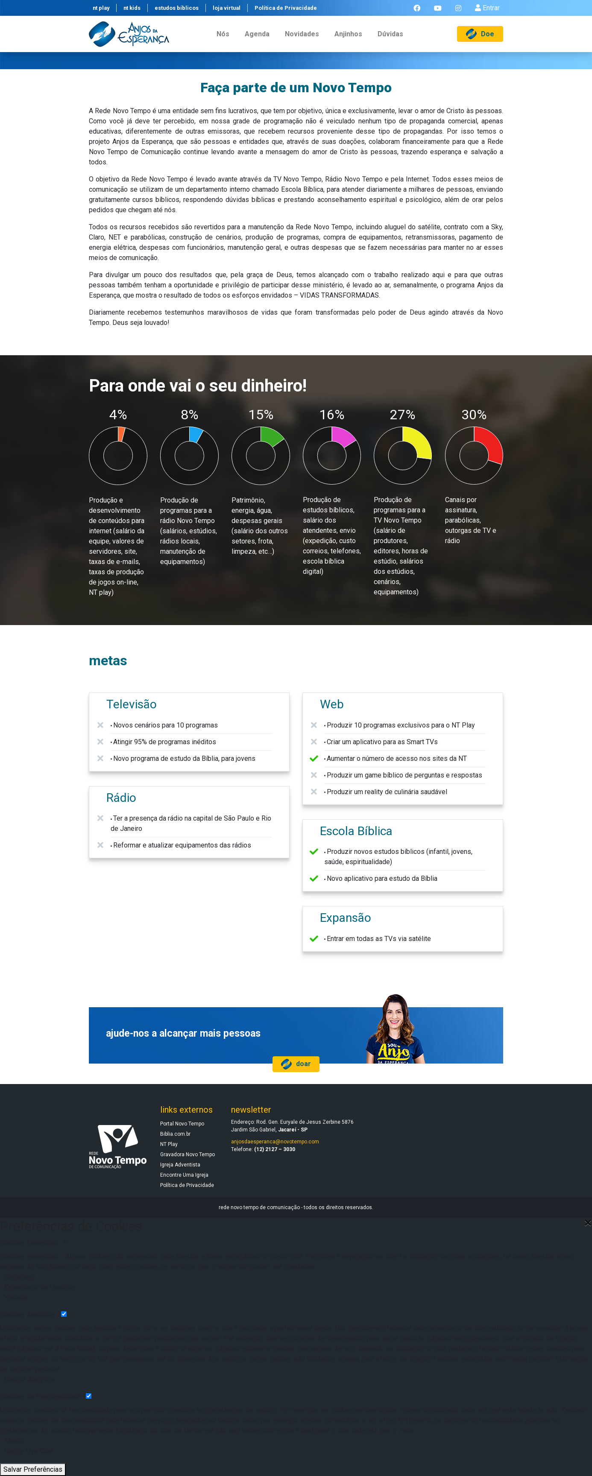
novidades (302, 40)
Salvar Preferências (32, 1469)
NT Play (169, 1144)
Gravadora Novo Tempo (187, 1154)
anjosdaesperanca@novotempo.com (275, 1142)
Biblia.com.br (175, 1134)
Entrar (487, 11)
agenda (257, 40)
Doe (480, 40)
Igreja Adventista (180, 1165)
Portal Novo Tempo (182, 1124)
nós (223, 40)
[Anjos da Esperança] (129, 40)
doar (296, 1064)
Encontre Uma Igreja (184, 1175)
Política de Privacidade (187, 1185)
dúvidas (390, 40)
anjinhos (348, 40)
